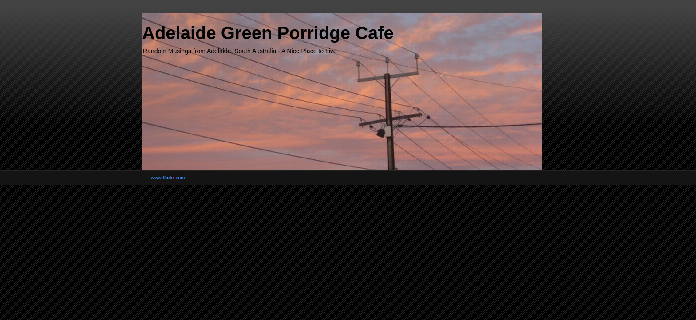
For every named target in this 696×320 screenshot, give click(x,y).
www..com (168, 177)
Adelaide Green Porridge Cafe (268, 33)
